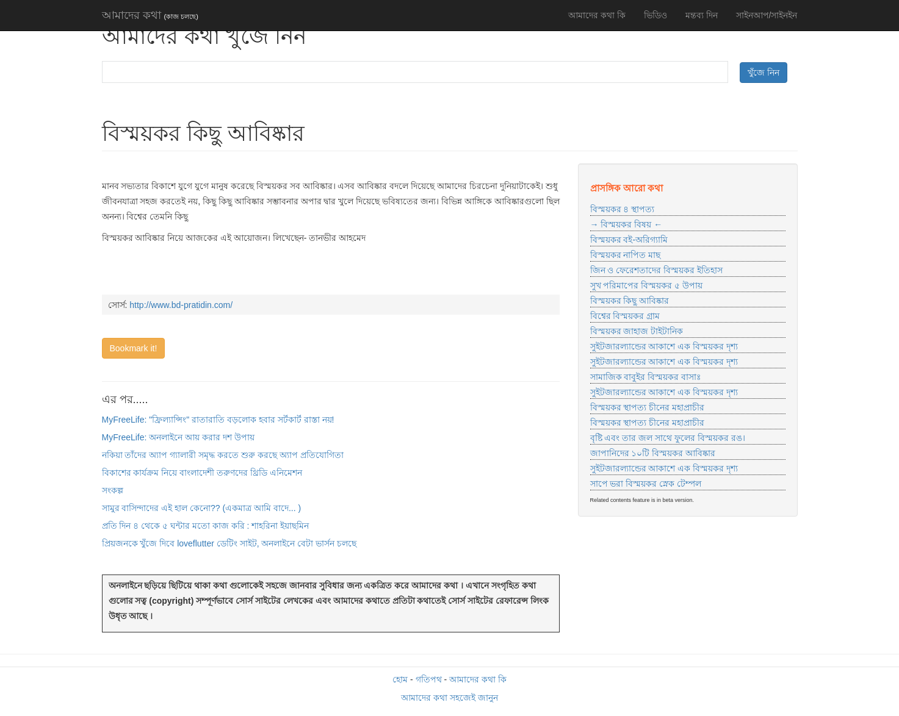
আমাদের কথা (150, 15)
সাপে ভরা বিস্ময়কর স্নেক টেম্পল (646, 484)
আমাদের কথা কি (597, 15)
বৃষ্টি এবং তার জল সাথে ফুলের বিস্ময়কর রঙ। (667, 438)
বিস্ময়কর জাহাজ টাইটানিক (637, 331)
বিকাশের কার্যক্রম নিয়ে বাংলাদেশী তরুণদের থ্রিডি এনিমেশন (202, 473)
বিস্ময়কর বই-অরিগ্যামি (629, 240)
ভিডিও (655, 15)
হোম (400, 679)
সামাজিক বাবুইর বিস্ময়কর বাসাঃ (645, 377)
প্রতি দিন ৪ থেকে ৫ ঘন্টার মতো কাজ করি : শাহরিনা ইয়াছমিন (205, 526)
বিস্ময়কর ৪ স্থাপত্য (622, 209)
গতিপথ (429, 679)
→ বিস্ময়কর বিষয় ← (626, 224)
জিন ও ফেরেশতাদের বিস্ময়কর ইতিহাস (656, 270)
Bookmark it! (133, 348)
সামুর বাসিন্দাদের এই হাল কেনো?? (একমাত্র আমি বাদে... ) (201, 508)
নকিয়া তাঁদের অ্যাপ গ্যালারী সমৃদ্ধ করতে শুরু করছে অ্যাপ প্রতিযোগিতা (223, 455)
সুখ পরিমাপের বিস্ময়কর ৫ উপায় (646, 285)
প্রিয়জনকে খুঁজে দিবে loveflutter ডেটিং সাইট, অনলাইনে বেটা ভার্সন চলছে (229, 543)
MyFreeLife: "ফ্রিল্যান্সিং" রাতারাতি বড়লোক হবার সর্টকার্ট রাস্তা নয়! (218, 419)
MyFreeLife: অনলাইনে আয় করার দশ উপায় (178, 437)
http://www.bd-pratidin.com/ (181, 305)
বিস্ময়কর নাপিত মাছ (625, 255)
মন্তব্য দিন (701, 15)
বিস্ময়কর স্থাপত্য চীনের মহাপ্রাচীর (647, 407)
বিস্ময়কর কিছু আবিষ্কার (630, 301)
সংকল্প (112, 490)
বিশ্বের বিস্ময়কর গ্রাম (625, 316)
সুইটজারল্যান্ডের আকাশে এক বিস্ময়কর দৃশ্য (664, 346)
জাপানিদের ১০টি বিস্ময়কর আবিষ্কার (653, 453)
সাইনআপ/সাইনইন (767, 15)
